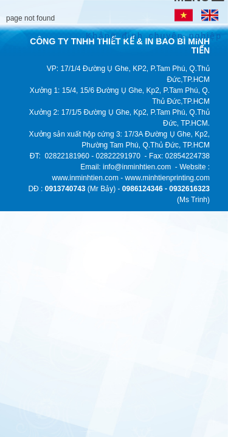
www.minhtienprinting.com (167, 178)
